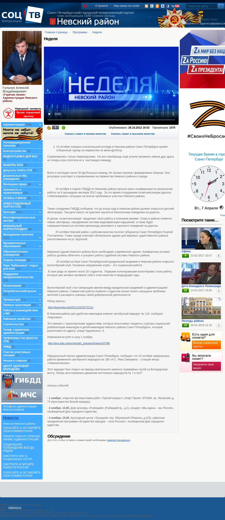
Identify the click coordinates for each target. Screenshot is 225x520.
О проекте (101, 5)
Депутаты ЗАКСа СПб (17, 170)
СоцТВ (24, 17)
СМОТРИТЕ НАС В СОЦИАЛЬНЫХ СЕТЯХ (17, 457)
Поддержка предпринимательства (18, 275)
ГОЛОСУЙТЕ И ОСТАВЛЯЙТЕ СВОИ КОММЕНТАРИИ (22, 429)
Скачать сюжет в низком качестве (85, 133)
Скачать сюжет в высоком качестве (133, 133)
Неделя (97, 32)
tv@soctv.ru (14, 507)
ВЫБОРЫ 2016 (13, 165)
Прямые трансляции (17, 305)
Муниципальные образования (14, 244)
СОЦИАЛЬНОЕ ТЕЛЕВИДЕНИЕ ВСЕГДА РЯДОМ (18, 447)
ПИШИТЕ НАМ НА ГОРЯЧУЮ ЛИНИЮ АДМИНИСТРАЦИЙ (21, 438)
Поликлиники (12, 285)
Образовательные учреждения (15, 253)
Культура (9, 212)
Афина (186, 251)
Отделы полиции (14, 260)
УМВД (7, 346)
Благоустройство (15, 151)
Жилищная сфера (15, 184)
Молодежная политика (18, 234)
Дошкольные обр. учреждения (15, 177)
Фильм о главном (15, 360)
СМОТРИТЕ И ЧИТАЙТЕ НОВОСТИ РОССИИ (18, 466)
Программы (80, 32)
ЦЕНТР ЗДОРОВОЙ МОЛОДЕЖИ (16, 367)
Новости (10, 418)
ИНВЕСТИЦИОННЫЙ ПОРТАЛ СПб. (17, 205)
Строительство (13, 324)
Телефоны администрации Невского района (19, 408)
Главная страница (56, 32)
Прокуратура (11, 299)
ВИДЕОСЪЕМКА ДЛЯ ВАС (20, 156)
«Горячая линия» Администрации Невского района (20, 98)
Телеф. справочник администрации (16, 331)
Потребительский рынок (19, 291)
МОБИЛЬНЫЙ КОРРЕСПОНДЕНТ (15, 227)
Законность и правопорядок (12, 191)
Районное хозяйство (17, 318)
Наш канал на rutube (127, 5)
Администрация (14, 124)
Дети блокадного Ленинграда (201, 286)
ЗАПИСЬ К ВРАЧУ (15, 198)
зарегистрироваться (118, 440)
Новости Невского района (19, 423)
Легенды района (193, 321)
